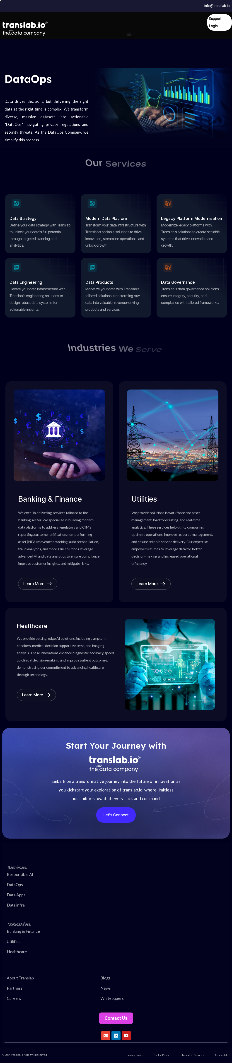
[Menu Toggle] (129, 34)
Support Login (215, 22)
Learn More (37, 584)
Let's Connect (116, 815)
